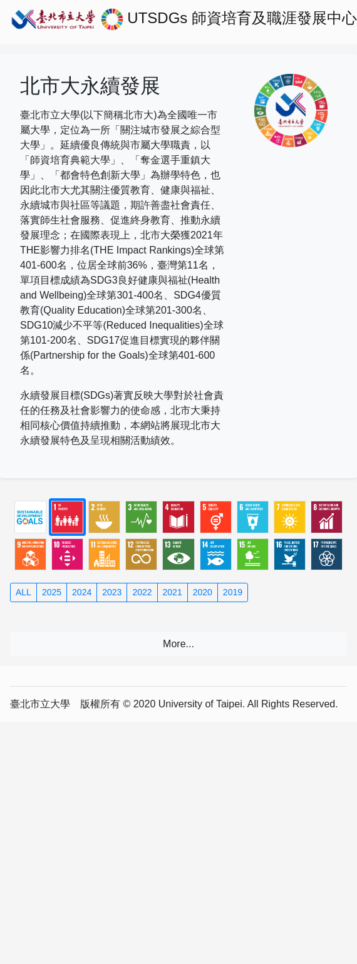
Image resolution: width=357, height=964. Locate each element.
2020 (202, 592)
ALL (23, 592)
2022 (142, 592)
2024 (81, 592)
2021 (172, 592)
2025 (51, 592)
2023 (112, 592)
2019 (232, 592)
